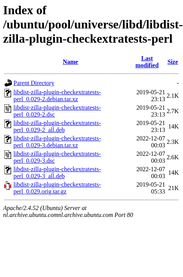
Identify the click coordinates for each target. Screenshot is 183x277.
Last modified (146, 61)
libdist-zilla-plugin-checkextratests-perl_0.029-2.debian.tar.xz (57, 95)
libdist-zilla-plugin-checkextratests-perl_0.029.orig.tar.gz (57, 188)
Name (70, 61)
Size (172, 61)
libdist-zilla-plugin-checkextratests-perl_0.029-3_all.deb (57, 172)
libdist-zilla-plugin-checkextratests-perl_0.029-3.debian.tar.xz (57, 142)
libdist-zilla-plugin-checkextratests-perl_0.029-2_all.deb (57, 126)
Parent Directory (33, 83)
